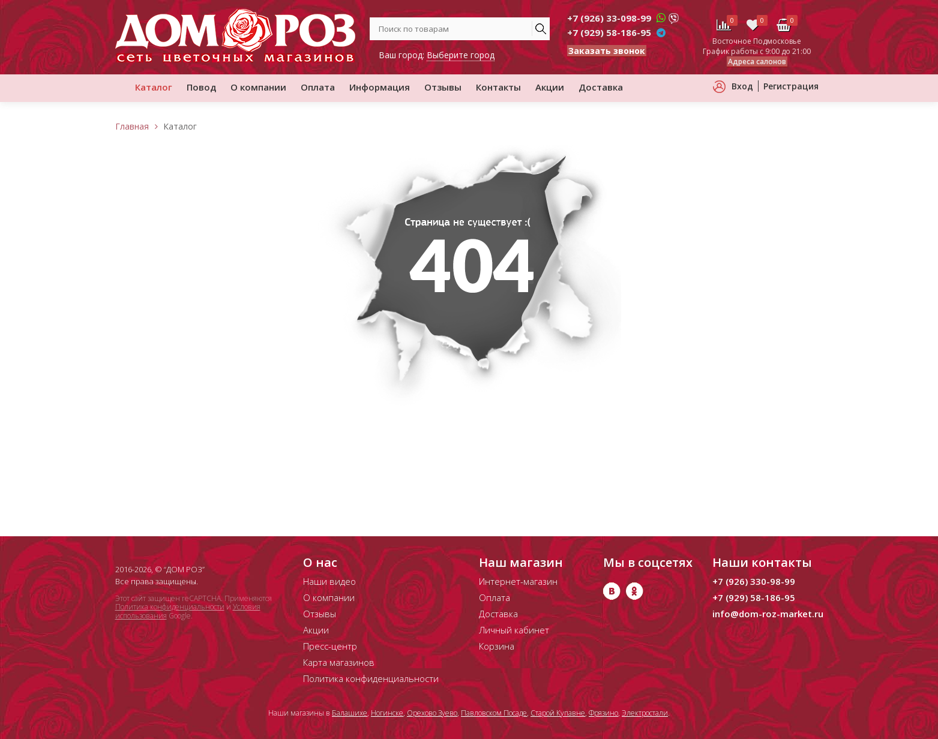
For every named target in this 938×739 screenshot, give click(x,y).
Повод (201, 87)
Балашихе (349, 713)
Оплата (318, 87)
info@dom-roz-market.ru (767, 614)
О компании (258, 87)
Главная (132, 126)
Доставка (601, 87)
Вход (742, 86)
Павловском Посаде (494, 713)
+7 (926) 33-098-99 (609, 18)
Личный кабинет (514, 630)
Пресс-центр (330, 646)
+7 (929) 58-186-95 (609, 32)
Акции (549, 87)
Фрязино (603, 713)
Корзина (496, 646)
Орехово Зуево (432, 713)
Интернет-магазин (518, 581)
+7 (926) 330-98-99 (753, 581)
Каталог (153, 87)
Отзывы (442, 87)
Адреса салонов (757, 61)
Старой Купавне (558, 713)
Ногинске (387, 713)
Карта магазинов (338, 662)
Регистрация (791, 86)
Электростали (645, 713)
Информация (379, 87)
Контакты (498, 87)
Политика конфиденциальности (169, 607)
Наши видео (329, 581)
